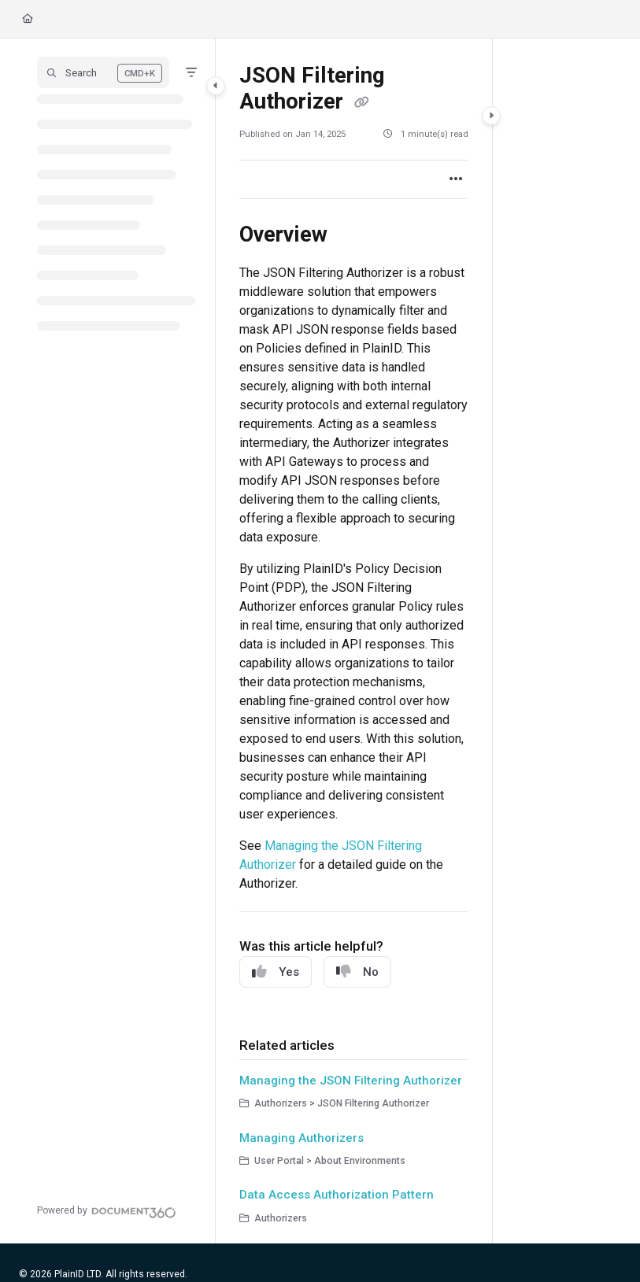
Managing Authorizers (301, 1138)
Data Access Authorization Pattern (336, 1195)
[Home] (27, 19)
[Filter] (191, 72)
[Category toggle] (215, 85)
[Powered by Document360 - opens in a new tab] (106, 1210)
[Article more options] (455, 179)
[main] (354, 641)
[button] (103, 72)
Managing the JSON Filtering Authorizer (350, 1080)
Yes (275, 971)
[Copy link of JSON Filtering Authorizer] (361, 103)
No (357, 971)
